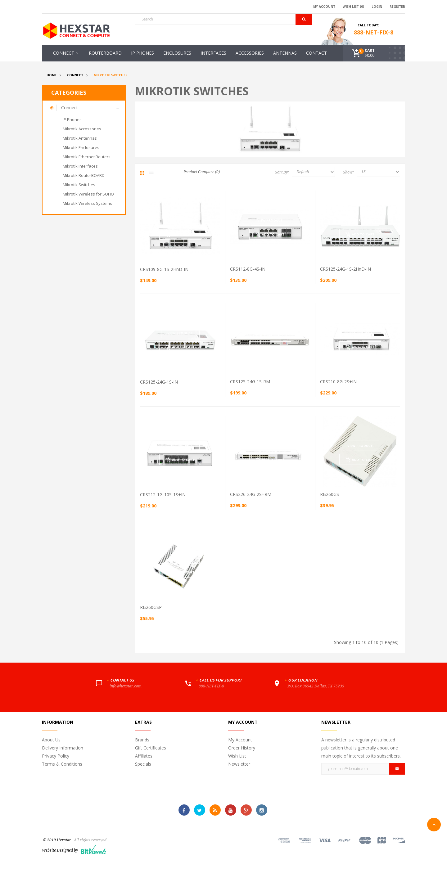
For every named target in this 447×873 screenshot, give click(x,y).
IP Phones (72, 119)
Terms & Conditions (62, 764)
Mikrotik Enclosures (81, 147)
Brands (142, 740)
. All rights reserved (89, 840)
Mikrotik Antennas (80, 138)
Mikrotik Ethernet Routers (87, 157)
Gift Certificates (150, 748)
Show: (348, 172)
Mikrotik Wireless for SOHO (88, 194)
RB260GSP (151, 607)
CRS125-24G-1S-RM (250, 382)
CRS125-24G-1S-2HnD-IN (345, 269)
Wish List (237, 756)
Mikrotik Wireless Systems (87, 203)
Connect (75, 75)
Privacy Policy (55, 756)
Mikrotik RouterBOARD (84, 175)
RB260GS (329, 494)
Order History (241, 748)
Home (51, 75)
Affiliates (143, 756)
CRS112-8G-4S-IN (247, 269)
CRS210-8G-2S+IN (338, 382)
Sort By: (282, 172)
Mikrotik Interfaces (80, 166)
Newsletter (239, 764)
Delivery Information (62, 748)
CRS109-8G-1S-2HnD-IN (164, 269)
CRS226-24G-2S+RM (250, 494)
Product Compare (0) (201, 172)
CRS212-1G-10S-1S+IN (163, 494)
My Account (240, 740)
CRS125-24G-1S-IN (159, 382)
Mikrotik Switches (110, 75)
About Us (51, 740)
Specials (143, 764)
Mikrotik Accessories (82, 129)
